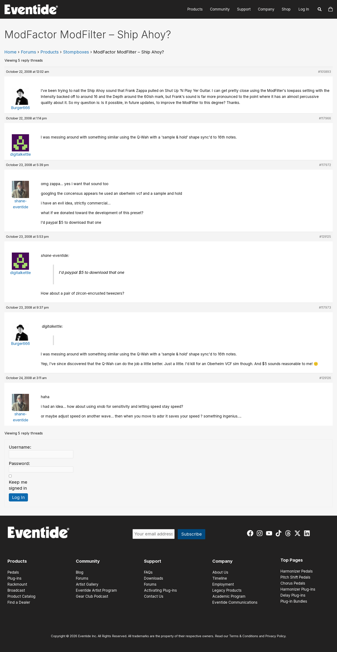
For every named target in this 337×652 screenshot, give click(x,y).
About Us (220, 572)
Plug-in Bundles (293, 601)
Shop (286, 9)
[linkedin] (308, 533)
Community (220, 9)
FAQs (148, 572)
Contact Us (153, 596)
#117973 (325, 307)
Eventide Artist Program (96, 590)
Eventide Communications (234, 602)
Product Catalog (21, 596)
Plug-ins (14, 578)
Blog (79, 572)
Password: (19, 463)
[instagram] (260, 533)
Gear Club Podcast (92, 596)
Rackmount (17, 584)
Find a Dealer (19, 602)
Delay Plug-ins (292, 595)
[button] (320, 9)
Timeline (219, 578)
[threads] (289, 533)
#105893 (324, 72)
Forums (28, 52)
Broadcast (16, 590)
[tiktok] (279, 533)
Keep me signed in (18, 485)
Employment (223, 584)
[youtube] (270, 533)
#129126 (325, 378)
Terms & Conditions (243, 636)
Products (195, 9)
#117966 (325, 118)
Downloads (153, 578)
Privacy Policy (275, 636)
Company (266, 9)
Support (244, 9)
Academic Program (228, 596)
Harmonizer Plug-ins (297, 589)
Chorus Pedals (292, 583)
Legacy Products (227, 590)
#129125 (325, 237)
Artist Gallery (87, 584)
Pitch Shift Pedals (295, 577)
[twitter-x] (298, 533)
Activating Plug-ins (160, 590)
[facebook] (251, 533)
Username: (20, 447)
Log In (304, 9)
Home (10, 52)
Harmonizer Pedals (296, 571)
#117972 (325, 165)
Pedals (13, 572)
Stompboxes (76, 52)
